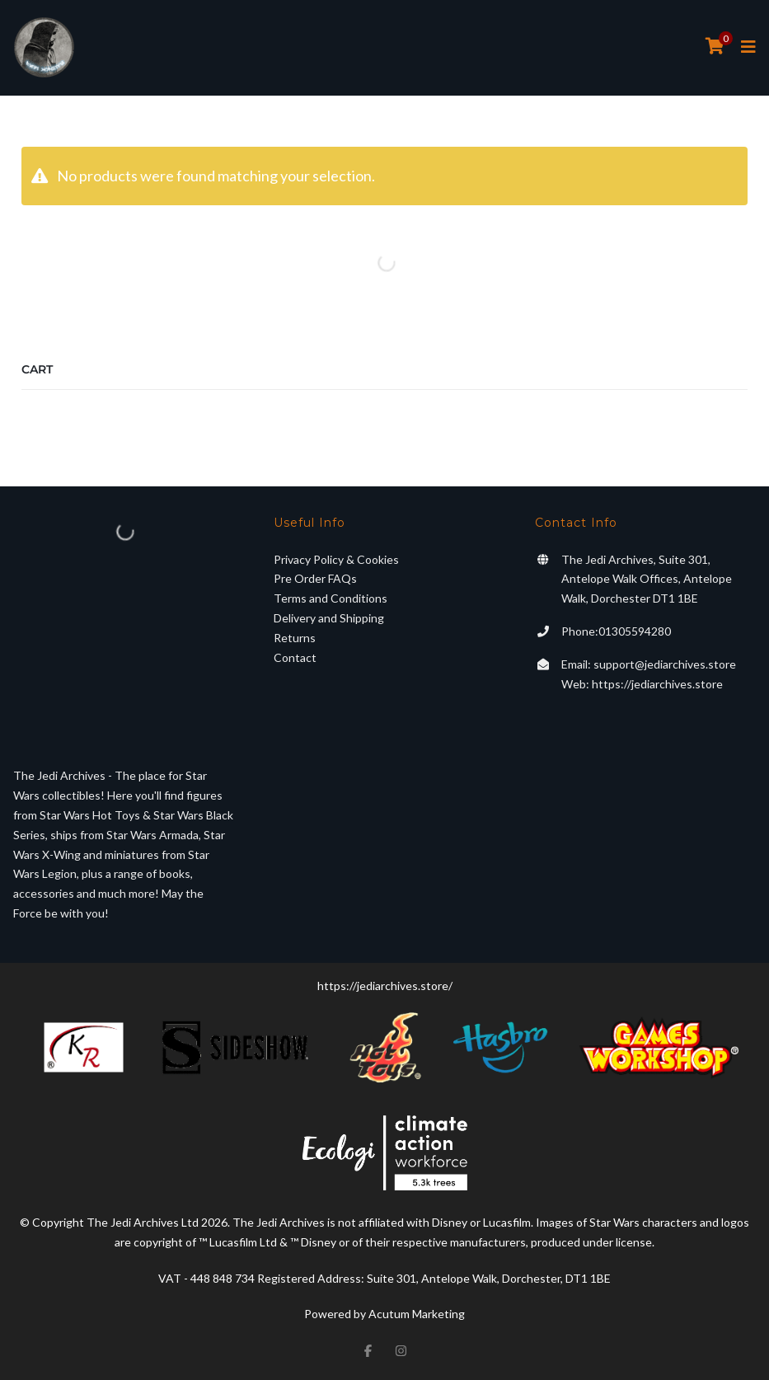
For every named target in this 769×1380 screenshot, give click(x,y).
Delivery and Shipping (329, 618)
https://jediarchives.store (657, 684)
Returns (295, 638)
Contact (295, 657)
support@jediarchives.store (664, 664)
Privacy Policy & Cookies (336, 559)
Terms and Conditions (330, 598)
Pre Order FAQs (315, 578)
